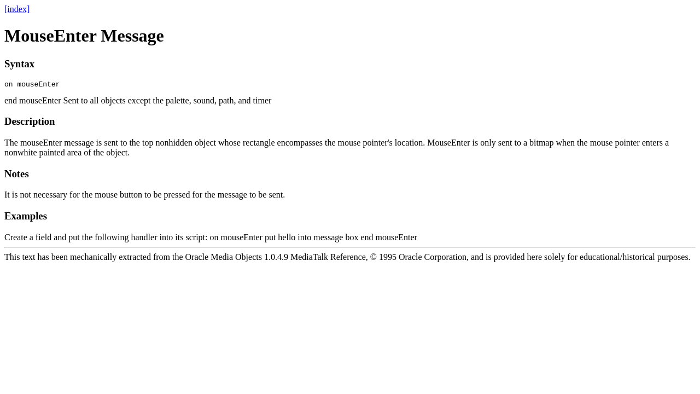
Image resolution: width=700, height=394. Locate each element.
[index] (17, 9)
